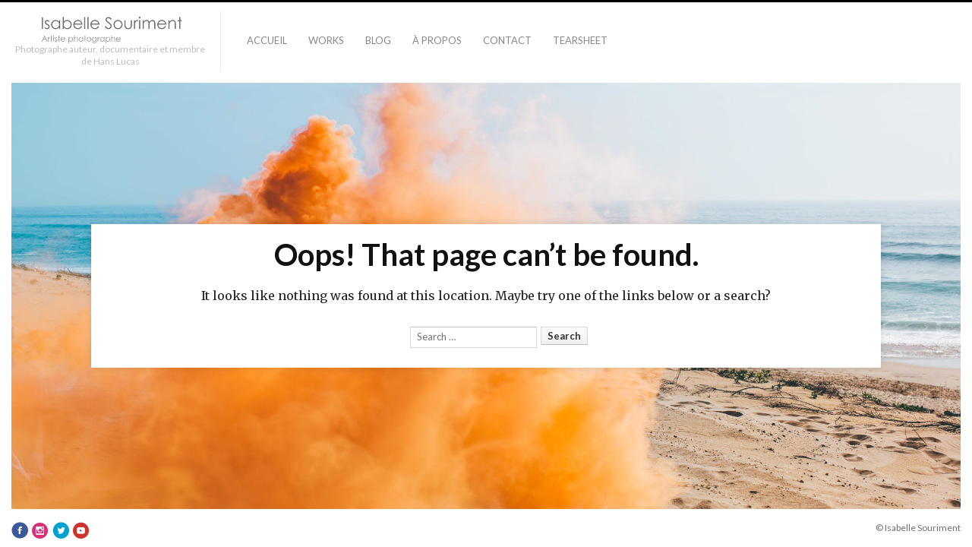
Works (326, 40)
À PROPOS (437, 40)
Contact (507, 40)
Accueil (267, 40)
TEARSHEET (580, 40)
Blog (378, 40)
